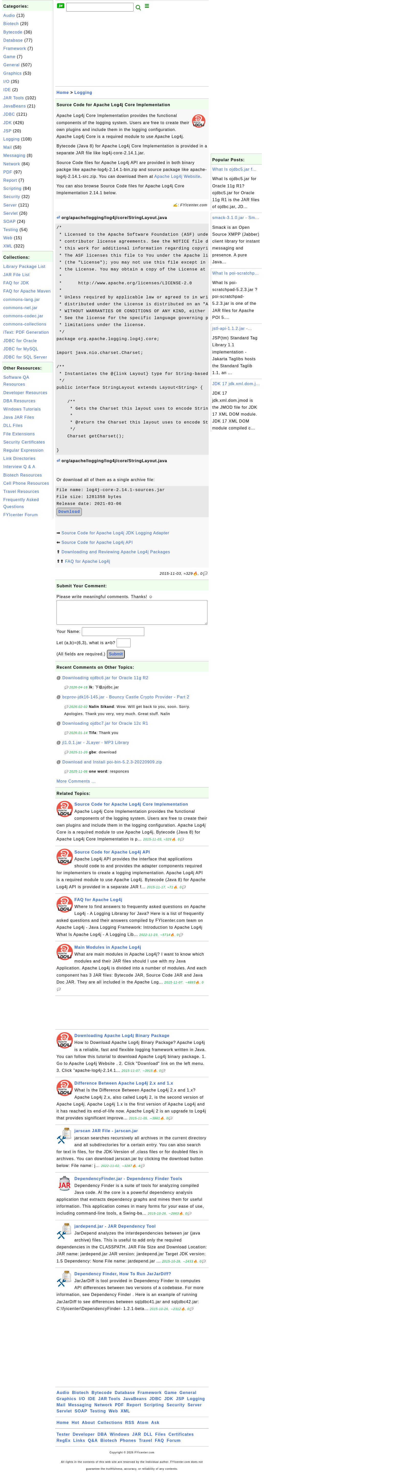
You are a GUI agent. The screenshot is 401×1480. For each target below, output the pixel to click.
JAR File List (16, 275)
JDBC (9, 114)
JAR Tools (13, 98)
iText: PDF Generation (26, 332)
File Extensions (19, 434)
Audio (9, 15)
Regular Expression (23, 450)
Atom (143, 1427)
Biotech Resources (22, 475)
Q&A (93, 1445)
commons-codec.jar (23, 316)
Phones (128, 1445)
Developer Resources (25, 393)
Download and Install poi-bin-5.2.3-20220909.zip (112, 767)
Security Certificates (24, 442)
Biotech (11, 23)
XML (7, 246)
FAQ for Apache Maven (27, 291)
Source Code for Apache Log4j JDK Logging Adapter (115, 533)
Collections (110, 1427)
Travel (145, 1445)
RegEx (64, 1445)
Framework (14, 48)
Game (9, 57)
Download (69, 512)
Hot (75, 1427)
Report (10, 180)
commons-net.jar (20, 308)
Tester (63, 1439)
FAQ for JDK (16, 283)
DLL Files (13, 425)
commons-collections (24, 324)
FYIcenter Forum (20, 515)
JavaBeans (14, 106)
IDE (7, 90)
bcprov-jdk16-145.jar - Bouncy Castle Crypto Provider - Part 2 (126, 702)
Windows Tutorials (22, 409)
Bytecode (13, 32)
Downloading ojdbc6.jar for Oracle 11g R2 (105, 683)
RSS (129, 1427)
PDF (7, 172)
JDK (7, 123)
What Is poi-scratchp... (235, 273)
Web (8, 238)
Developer (84, 1439)
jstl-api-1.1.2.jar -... (232, 328)
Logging (11, 139)
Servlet (10, 213)
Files (160, 1439)
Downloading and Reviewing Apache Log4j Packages (115, 552)
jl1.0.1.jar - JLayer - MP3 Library (95, 748)
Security (11, 197)
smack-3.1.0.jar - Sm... (235, 217)
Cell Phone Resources (26, 483)
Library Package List (24, 266)
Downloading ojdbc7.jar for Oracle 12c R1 (105, 728)
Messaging (14, 155)
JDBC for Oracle (20, 341)
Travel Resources (21, 491)
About (88, 1427)
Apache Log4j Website (177, 176)
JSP (7, 131)
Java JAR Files (18, 417)
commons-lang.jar (21, 299)
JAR (136, 1439)
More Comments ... (76, 786)
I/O (6, 81)
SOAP (9, 221)
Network (11, 164)
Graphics (12, 73)
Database (13, 40)
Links (79, 1445)
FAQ (159, 1445)
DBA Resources (19, 401)
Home (63, 92)
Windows (119, 1439)
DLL (148, 1439)
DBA (102, 1439)
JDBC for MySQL (20, 349)
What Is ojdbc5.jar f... (234, 169)
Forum (174, 1445)
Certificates (181, 1439)
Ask (155, 1427)
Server (10, 205)
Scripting (12, 188)
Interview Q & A (19, 466)
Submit (116, 659)
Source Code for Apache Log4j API (97, 542)
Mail (7, 147)
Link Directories (19, 458)
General (11, 65)
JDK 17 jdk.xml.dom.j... (236, 384)
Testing (10, 230)
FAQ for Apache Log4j (87, 561)
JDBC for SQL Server (25, 357)
